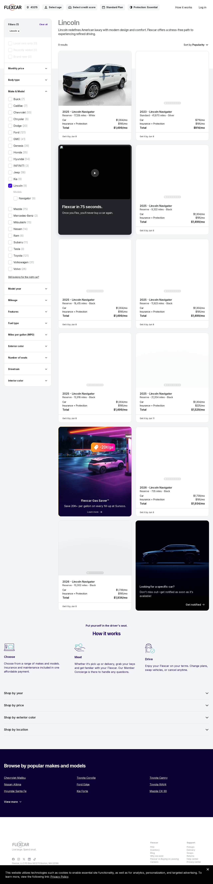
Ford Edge (83, 784)
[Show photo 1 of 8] (88, 103)
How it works (183, 7)
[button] (93, 78)
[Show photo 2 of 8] (90, 103)
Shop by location (106, 730)
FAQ (152, 847)
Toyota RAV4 (158, 784)
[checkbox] (10, 43)
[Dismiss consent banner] (207, 869)
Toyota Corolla (86, 777)
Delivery (191, 850)
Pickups (191, 847)
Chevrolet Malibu (15, 777)
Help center (192, 859)
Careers (154, 862)
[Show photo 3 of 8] (92, 103)
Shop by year (106, 693)
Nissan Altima (12, 784)
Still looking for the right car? (23, 277)
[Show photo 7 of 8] (100, 103)
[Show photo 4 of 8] (94, 103)
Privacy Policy (59, 876)
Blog (152, 853)
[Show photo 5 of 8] (96, 103)
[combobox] (53, 7)
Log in (202, 7)
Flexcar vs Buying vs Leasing (164, 859)
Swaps (190, 853)
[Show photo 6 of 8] (98, 103)
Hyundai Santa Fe (15, 791)
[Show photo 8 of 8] (102, 103)
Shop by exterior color (106, 717)
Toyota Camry (159, 777)
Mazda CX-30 (158, 791)
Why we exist (156, 856)
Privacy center (194, 862)
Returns (190, 856)
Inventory (155, 850)
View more (13, 801)
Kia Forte (82, 791)
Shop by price (106, 705)
